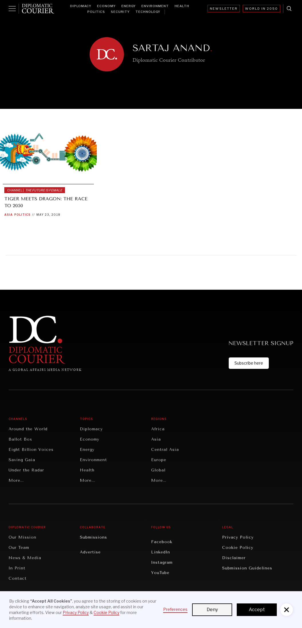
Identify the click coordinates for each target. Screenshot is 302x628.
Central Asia (165, 449)
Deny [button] (212, 609)
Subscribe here (248, 363)
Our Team (19, 547)
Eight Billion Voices (31, 449)
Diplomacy (80, 6)
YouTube (160, 572)
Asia (8, 214)
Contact (18, 578)
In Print (17, 568)
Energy (128, 6)
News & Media (25, 557)
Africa (158, 429)
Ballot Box (20, 439)
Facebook (161, 541)
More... (16, 480)
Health (182, 6)
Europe (158, 459)
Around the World (28, 429)
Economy (106, 6)
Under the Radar (26, 470)
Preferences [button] (175, 609)
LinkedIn (160, 552)
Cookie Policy (237, 547)
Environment (155, 6)
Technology (147, 12)
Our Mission (22, 537)
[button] (286, 609)
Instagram (162, 562)
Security (120, 12)
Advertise (90, 552)
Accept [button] (257, 609)
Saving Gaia (22, 459)
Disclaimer (234, 557)
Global (158, 470)
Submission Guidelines (247, 568)
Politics (96, 12)
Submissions (93, 537)
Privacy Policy (238, 537)
